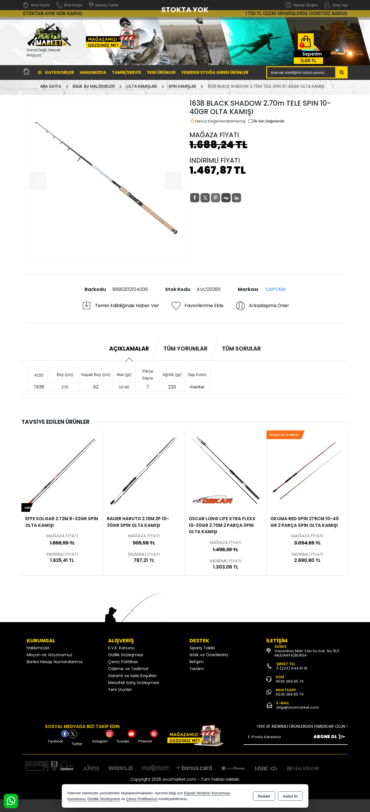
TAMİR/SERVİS (126, 72)
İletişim (196, 662)
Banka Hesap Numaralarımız (55, 662)
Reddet (264, 796)
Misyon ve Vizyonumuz (49, 655)
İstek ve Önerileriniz (208, 655)
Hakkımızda (93, 72)
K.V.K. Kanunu (121, 648)
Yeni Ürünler (120, 689)
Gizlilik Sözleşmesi (125, 655)
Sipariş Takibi (202, 648)
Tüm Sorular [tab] (241, 349)
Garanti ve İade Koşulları (132, 676)
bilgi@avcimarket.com (297, 707)
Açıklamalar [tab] (129, 349)
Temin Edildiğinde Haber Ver (120, 305)
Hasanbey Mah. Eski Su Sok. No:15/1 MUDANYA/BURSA (307, 653)
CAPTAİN (275, 289)
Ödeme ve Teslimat (128, 669)
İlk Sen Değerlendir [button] (266, 121)
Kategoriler (56, 72)
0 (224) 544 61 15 (291, 668)
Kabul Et (290, 796)
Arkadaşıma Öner (262, 305)
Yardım (196, 669)
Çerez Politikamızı (142, 799)
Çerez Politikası (123, 662)
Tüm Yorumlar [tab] (185, 349)
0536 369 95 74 (290, 681)
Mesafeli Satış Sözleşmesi (133, 682)
